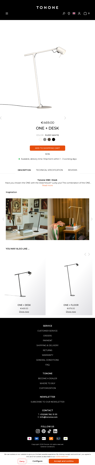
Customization (47, 388)
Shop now (24, 312)
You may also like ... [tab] (17, 249)
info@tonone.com (48, 417)
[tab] (24, 170)
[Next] (65, 118)
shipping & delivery (47, 345)
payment (47, 340)
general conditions (47, 360)
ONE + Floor (71, 305)
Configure (37, 461)
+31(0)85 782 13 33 (48, 414)
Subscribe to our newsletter (47, 402)
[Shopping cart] (86, 13)
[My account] (79, 13)
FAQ (47, 365)
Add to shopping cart (47, 148)
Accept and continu (64, 461)
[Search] (64, 13)
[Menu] (7, 13)
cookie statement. (62, 457)
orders (47, 336)
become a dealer (47, 378)
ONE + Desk (24, 305)
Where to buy (47, 383)
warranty (47, 355)
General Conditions (47, 447)
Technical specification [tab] (49, 170)
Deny (22, 461)
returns (47, 350)
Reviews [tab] (72, 170)
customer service (47, 331)
